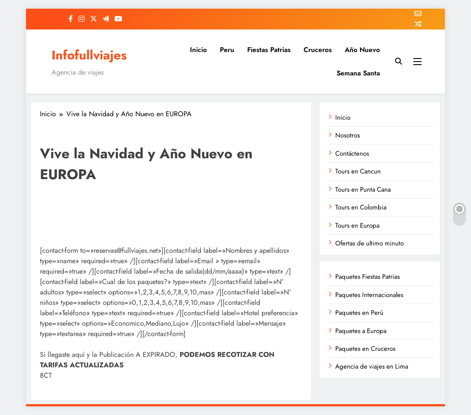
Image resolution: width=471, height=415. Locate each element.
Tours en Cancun (358, 171)
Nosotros (347, 135)
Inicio (198, 50)
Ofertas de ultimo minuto (369, 243)
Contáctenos (352, 153)
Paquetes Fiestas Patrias (367, 276)
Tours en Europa (357, 225)
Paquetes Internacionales (369, 295)
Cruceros (318, 50)
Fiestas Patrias (269, 50)
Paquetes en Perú (359, 312)
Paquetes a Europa (360, 331)
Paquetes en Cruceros (365, 348)
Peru (227, 50)
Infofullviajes (89, 55)
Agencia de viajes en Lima (371, 366)
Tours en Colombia (360, 207)
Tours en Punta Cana (363, 189)
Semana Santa (358, 73)
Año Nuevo (362, 50)
